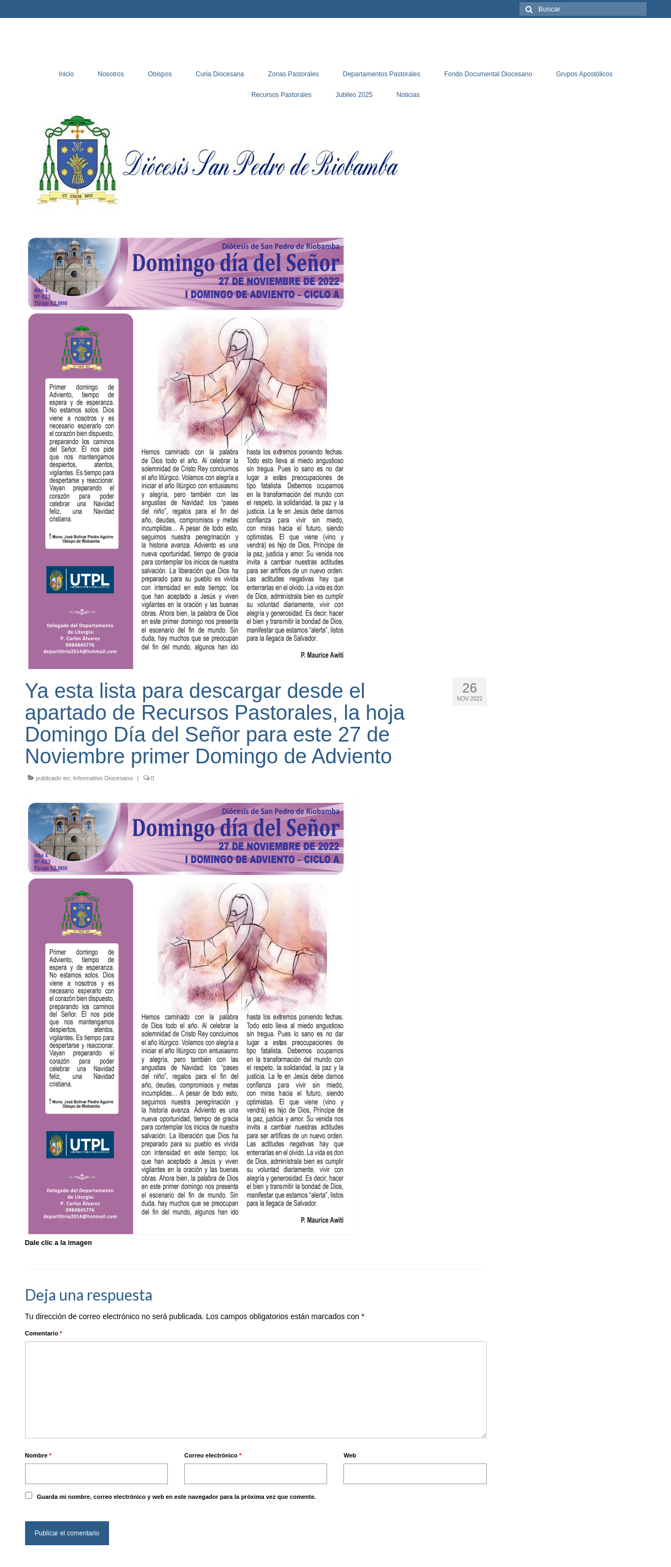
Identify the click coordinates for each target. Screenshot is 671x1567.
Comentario (43, 1333)
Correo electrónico (212, 1455)
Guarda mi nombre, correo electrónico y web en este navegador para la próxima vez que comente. (176, 1496)
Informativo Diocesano (102, 778)
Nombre (38, 1455)
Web (349, 1455)
